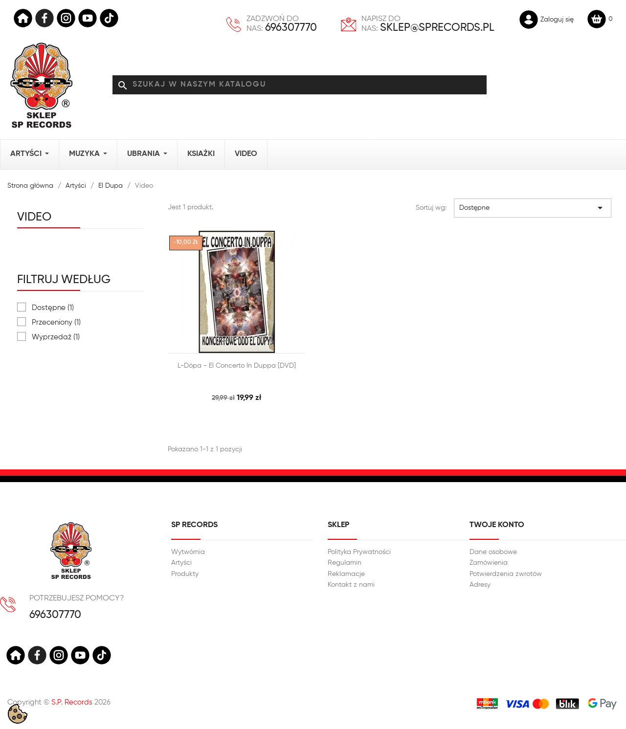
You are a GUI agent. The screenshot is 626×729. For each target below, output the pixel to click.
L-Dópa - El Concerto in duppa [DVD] (237, 365)
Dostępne (53, 307)
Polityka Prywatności (359, 552)
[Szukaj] (299, 85)
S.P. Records (71, 702)
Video (34, 217)
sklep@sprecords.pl (437, 27)
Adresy (480, 584)
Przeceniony (56, 322)
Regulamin (344, 562)
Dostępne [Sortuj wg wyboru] (532, 208)
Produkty (185, 574)
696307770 (291, 27)
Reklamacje (346, 574)
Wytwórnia (188, 552)
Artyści (181, 562)
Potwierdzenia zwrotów (506, 574)
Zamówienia (489, 562)
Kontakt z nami (351, 584)
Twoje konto (497, 525)
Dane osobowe (493, 552)
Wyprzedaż (56, 337)
